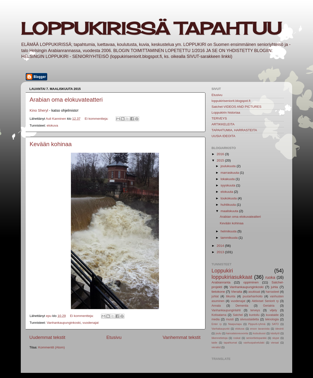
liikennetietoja (219, 337)
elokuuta (227, 192)
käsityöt (275, 333)
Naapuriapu (235, 324)
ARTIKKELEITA (223, 124)
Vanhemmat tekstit (182, 337)
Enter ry (217, 324)
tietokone (218, 291)
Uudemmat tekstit (47, 337)
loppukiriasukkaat (232, 277)
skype (275, 337)
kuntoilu (254, 315)
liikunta (230, 296)
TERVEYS (219, 118)
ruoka (270, 277)
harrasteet (272, 291)
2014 (221, 246)
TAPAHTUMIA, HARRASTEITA (234, 130)
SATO (275, 324)
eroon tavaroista (260, 328)
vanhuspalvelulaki (254, 342)
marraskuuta (230, 172)
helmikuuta (229, 231)
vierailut (216, 347)
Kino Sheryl (39, 110)
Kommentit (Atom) (51, 347)
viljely (273, 310)
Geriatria (269, 305)
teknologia (272, 319)
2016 (221, 154)
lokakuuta (228, 179)
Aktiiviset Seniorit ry (265, 301)
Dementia (241, 305)
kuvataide (272, 315)
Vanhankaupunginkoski (64, 322)
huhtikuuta (229, 204)
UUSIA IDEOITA (223, 136)
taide (214, 342)
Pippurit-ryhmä (256, 324)
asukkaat (254, 291)
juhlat (215, 296)
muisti (230, 319)
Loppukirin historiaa (226, 112)
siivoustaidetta (249, 319)
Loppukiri (222, 271)
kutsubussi (259, 333)
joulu (218, 333)
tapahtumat (230, 342)
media (216, 319)
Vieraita (236, 291)
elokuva (52, 125)
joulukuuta (228, 166)
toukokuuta (229, 198)
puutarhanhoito (253, 296)
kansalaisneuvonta (237, 333)
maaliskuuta (230, 211)
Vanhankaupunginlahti (226, 310)
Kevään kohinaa (51, 144)
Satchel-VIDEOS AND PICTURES (236, 106)
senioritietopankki (256, 337)
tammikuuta (230, 237)
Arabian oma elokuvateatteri (66, 99)
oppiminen (250, 282)
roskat (236, 337)
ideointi (279, 328)
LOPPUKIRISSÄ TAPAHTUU (151, 28)
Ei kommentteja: (97, 118)
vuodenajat (90, 322)
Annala (216, 305)
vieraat (275, 342)
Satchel (238, 315)
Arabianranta (221, 282)
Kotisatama (219, 315)
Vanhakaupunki (221, 328)
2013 (221, 252)
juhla (274, 287)
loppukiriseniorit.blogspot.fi (231, 101)
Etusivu (114, 337)
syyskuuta (228, 185)
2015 (221, 160)
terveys (255, 310)
